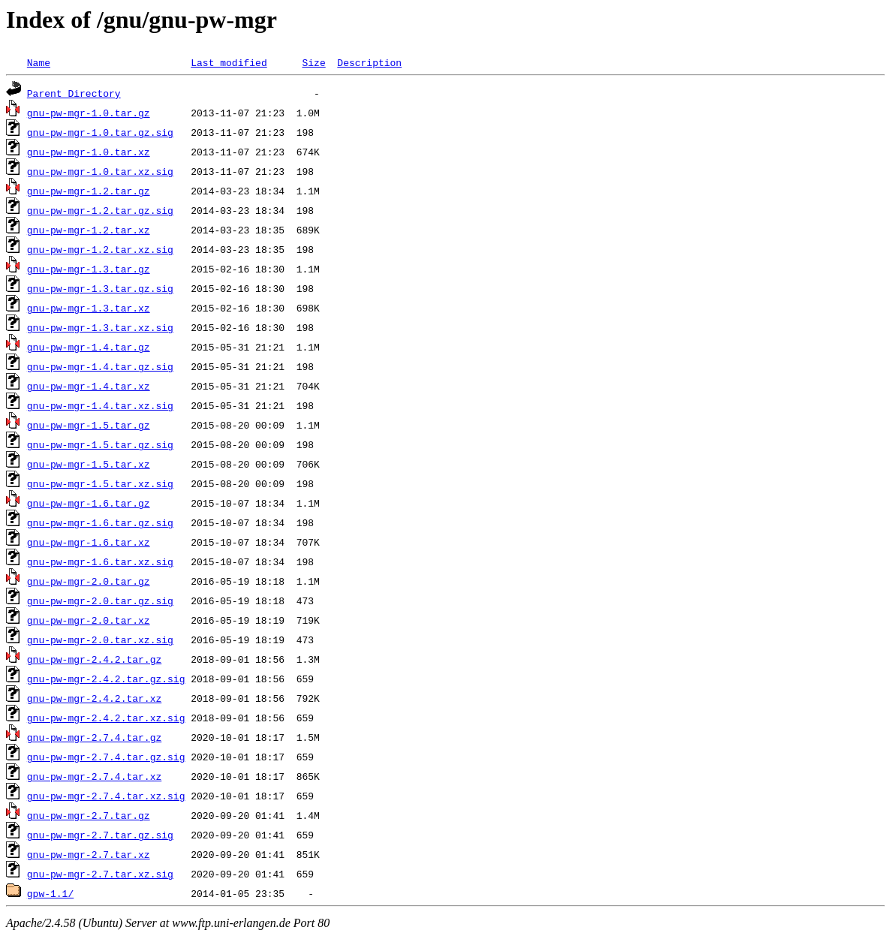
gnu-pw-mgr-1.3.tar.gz (88, 268)
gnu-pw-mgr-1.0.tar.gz (88, 112)
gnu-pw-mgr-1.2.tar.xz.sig (100, 249)
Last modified (228, 62)
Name (38, 62)
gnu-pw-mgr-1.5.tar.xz (88, 464)
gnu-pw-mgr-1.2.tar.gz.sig (100, 210)
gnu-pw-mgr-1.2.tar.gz (88, 190)
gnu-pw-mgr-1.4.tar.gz (88, 347)
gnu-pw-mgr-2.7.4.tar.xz (94, 776)
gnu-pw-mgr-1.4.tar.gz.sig (100, 366)
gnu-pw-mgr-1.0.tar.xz (88, 151)
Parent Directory (74, 93)
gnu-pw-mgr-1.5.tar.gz (88, 425)
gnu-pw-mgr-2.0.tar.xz (88, 620)
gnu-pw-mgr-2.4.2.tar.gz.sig (106, 678)
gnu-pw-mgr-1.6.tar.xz (88, 542)
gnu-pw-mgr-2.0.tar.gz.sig (100, 600)
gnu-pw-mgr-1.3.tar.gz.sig (100, 288)
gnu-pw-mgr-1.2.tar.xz (88, 229)
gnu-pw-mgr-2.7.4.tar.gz (94, 737)
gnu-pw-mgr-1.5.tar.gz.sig (100, 444)
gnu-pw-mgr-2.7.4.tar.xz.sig (106, 795)
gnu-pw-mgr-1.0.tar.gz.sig (100, 132)
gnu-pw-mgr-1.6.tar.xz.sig (100, 561)
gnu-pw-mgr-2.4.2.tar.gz (94, 659)
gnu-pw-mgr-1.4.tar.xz (88, 386)
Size (313, 62)
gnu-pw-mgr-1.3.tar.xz (88, 308)
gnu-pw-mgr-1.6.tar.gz (88, 503)
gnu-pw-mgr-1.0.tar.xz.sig (100, 171)
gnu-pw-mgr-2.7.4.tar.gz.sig (106, 756)
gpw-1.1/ (50, 893)
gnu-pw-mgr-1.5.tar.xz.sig (100, 483)
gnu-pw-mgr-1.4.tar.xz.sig (100, 405)
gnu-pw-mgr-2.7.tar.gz (88, 815)
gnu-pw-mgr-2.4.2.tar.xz (94, 698)
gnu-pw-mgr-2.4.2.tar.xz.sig (106, 717)
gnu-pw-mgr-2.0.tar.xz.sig (100, 639)
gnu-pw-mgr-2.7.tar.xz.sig (100, 873)
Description (369, 62)
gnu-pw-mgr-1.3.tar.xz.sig (100, 327)
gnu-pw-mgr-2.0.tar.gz (88, 581)
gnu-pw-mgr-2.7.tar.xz (88, 854)
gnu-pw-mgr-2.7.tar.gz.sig (100, 834)
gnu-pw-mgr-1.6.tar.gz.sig (100, 522)
